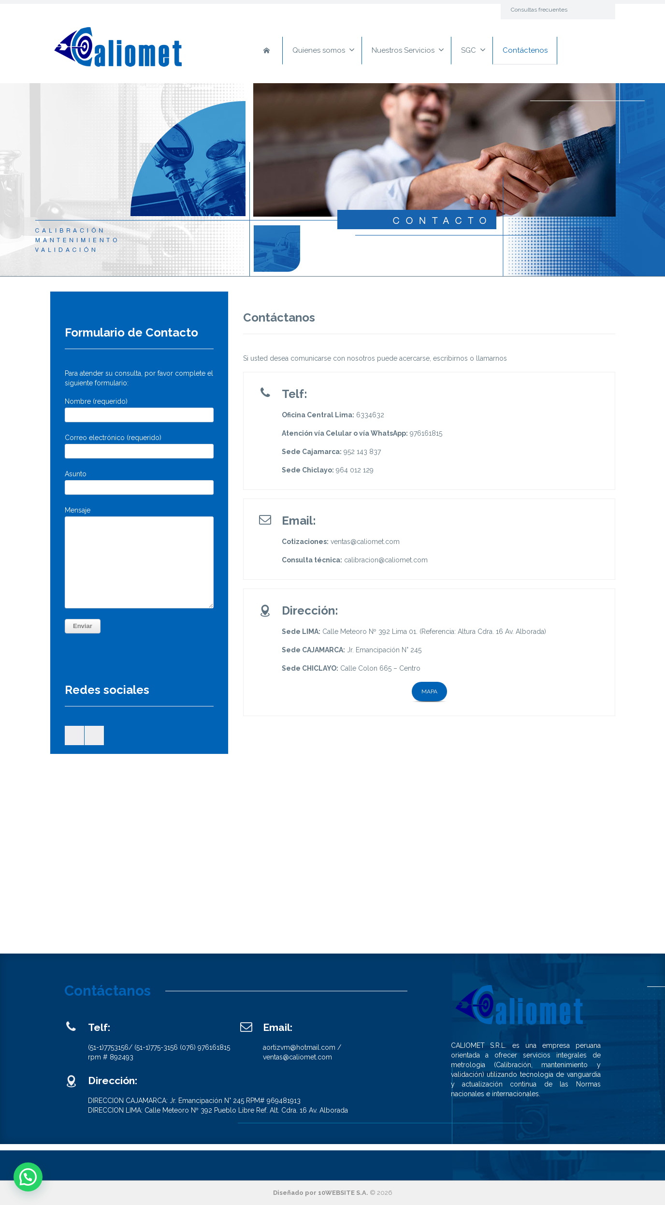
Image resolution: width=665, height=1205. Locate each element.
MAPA (429, 691)
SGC (473, 50)
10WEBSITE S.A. (343, 1192)
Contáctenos (525, 50)
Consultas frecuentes (539, 9)
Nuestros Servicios (408, 50)
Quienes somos (323, 50)
